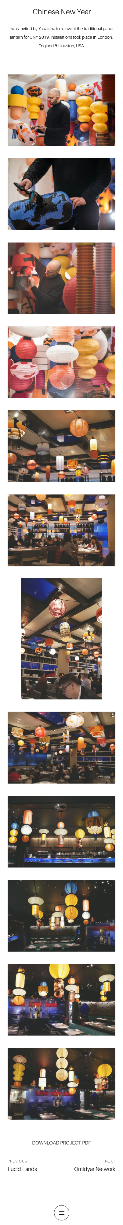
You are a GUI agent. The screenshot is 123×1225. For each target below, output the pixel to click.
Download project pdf (61, 1143)
